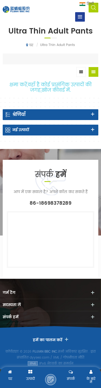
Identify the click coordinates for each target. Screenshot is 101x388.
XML (56, 357)
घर (29, 45)
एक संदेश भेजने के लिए (50, 379)
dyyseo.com (39, 357)
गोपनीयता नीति (73, 357)
